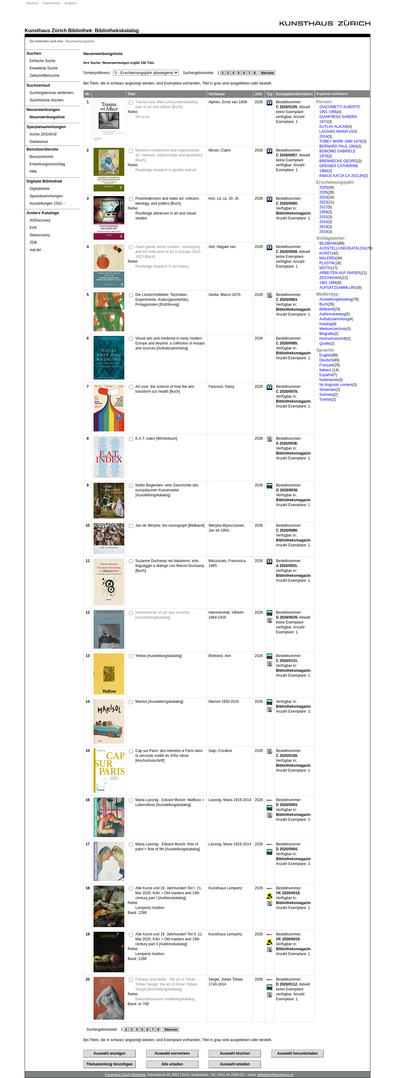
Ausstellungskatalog (335, 299)
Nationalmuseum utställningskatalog (164, 999)
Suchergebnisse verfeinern (52, 93)
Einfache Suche (42, 61)
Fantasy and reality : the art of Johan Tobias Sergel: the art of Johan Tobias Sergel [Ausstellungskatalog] (166, 984)
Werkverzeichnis (332, 329)
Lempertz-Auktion (149, 908)
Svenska (326, 394)
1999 (323, 212)
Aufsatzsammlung (334, 319)
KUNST (325, 253)
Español (326, 375)
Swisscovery (40, 235)
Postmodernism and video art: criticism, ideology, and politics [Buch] (167, 201)
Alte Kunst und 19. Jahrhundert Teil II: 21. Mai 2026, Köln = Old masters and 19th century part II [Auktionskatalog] (169, 939)
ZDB (33, 242)
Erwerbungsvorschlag (47, 164)
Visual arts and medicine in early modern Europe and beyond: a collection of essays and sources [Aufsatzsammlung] (170, 343)
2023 (323, 202)
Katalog (325, 324)
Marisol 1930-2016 (224, 701)
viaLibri (35, 250)
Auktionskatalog (332, 314)
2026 (323, 192)
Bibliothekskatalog (117, 30)
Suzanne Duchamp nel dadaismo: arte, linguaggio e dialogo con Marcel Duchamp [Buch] (169, 566)
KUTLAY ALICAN (333, 126)
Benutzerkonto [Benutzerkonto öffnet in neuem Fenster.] (41, 157)
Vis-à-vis (142, 117)
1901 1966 (328, 283)
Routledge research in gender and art (166, 170)
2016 (323, 222)
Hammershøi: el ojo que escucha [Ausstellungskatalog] (162, 615)
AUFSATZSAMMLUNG (338, 287)
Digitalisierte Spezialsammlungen (46, 192)
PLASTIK (326, 263)
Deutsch (32, 3)
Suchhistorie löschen (47, 100)
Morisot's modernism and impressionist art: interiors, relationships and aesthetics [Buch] (168, 155)
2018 (323, 227)
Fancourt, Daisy (221, 386)
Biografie (326, 334)
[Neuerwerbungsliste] (53, 117)
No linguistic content (335, 385)
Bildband (326, 309)
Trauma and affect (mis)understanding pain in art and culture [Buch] (166, 104)
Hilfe (33, 171)
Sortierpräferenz (96, 73)
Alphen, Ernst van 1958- (228, 102)
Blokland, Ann (220, 656)
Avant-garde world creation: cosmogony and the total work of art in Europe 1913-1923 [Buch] (168, 252)
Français (326, 365)
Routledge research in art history (162, 266)
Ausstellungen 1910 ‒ (47, 203)
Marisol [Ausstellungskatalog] (159, 701)
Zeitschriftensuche (44, 75)
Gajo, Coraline (220, 751)
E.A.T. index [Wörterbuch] (156, 438)
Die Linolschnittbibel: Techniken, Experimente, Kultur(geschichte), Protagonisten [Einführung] (162, 300)
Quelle (324, 343)
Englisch (71, 3)
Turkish (325, 399)
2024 (323, 197)
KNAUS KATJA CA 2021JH (341, 176)
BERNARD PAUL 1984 (338, 146)
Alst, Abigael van (222, 247)
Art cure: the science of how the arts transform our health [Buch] (164, 389)
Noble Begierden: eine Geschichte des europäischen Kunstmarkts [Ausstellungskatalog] (166, 490)
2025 (323, 187)
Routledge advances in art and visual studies (165, 215)
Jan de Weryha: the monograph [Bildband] (170, 525)
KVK (33, 228)
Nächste (267, 73)
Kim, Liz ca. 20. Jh (224, 198)
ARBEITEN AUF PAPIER (339, 273)
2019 (323, 232)
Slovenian (327, 390)
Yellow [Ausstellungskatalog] (158, 656)
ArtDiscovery (40, 220)
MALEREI (327, 258)
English (325, 355)
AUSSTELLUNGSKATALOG (342, 248)
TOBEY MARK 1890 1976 (340, 141)
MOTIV (325, 268)
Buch (323, 304)
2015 (323, 217)
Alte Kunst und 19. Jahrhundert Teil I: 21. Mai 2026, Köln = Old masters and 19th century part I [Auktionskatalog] (168, 893)
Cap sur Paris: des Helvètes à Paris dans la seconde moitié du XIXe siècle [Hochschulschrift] (169, 756)
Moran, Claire (220, 150)
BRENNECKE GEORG (338, 161)
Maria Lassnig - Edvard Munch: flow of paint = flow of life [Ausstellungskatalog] (167, 846)
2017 (323, 207)
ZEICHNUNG (330, 278)
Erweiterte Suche (44, 68)
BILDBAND (328, 243)
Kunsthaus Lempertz (225, 888)
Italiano (325, 370)
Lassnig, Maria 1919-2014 (230, 800)
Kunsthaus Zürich (46, 30)
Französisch (51, 3)
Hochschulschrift (332, 338)
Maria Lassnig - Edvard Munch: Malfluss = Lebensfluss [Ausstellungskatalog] (169, 802)
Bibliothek (80, 30)
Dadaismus (39, 142)
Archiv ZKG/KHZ (43, 134)
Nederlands (328, 380)
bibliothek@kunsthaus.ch (275, 1074)
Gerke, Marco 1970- (225, 295)
